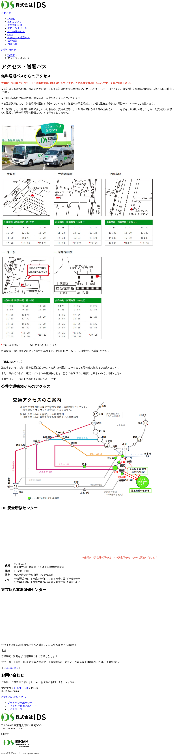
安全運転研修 (14, 25)
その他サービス (16, 31)
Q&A (10, 34)
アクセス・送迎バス (18, 37)
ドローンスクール (17, 28)
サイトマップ (14, 709)
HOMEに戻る (11, 667)
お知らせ (6, 13)
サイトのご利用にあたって (22, 706)
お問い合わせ (8, 49)
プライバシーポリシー (19, 702)
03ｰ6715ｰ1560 (21, 688)
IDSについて (14, 21)
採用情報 (12, 40)
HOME (11, 18)
